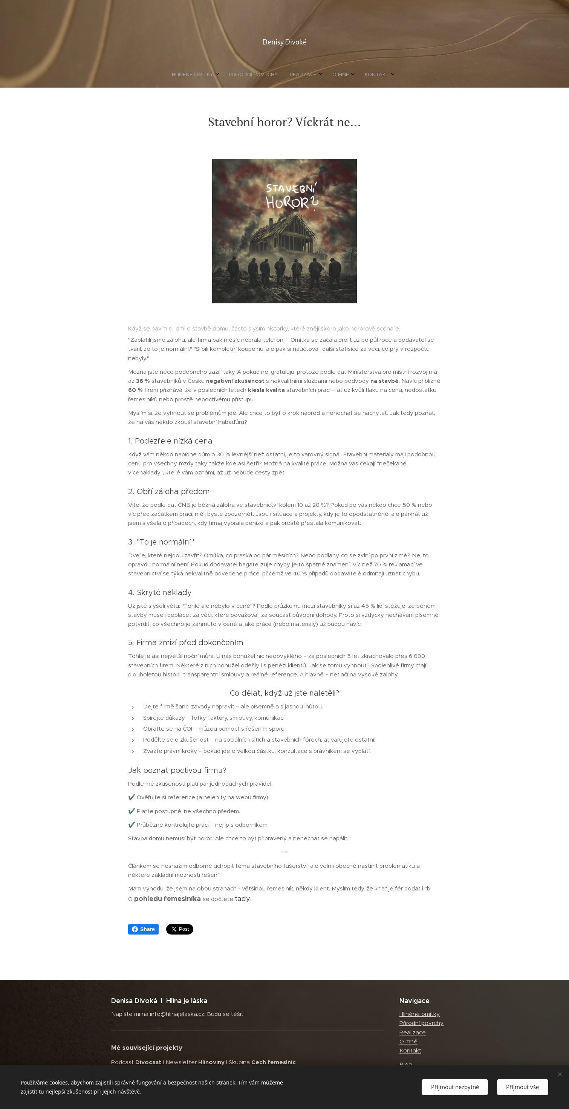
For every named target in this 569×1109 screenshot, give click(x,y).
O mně (408, 1041)
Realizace (412, 1032)
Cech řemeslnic (273, 1062)
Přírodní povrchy (421, 1022)
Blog (405, 1064)
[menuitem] (255, 74)
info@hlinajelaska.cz (177, 1013)
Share (143, 929)
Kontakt (410, 1050)
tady (242, 899)
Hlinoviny (211, 1062)
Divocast (148, 1062)
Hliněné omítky (419, 1013)
